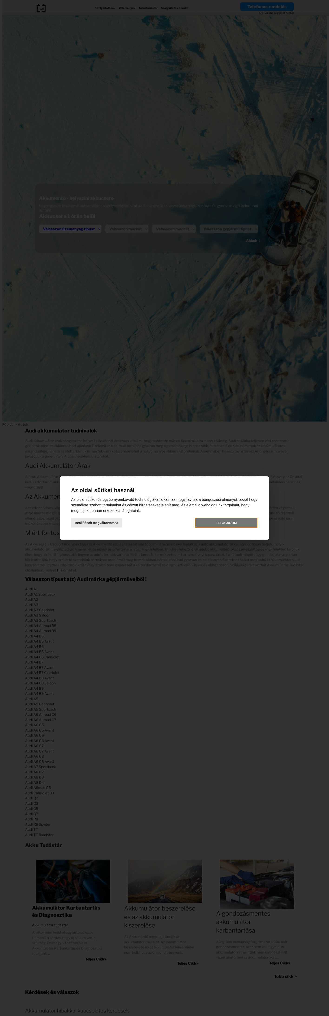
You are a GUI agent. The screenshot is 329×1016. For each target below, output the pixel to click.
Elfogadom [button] (226, 523)
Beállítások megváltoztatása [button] (96, 523)
